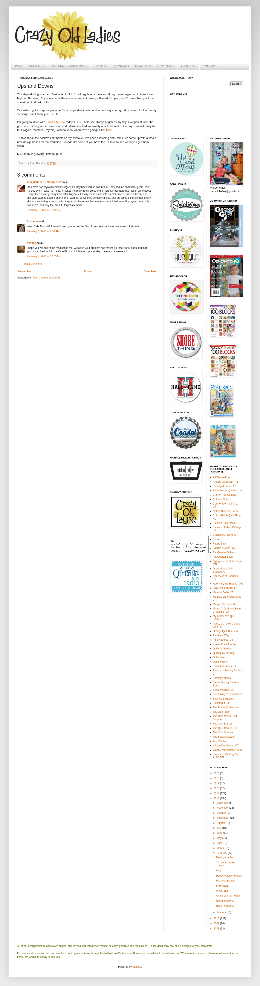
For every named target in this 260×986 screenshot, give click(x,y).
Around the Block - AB (225, 481)
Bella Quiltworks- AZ (224, 486)
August (221, 822)
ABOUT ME (188, 66)
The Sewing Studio (224, 736)
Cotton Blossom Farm (225, 511)
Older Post (150, 271)
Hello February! (225, 905)
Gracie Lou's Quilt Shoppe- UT (223, 570)
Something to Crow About (227, 694)
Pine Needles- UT (223, 639)
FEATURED (143, 66)
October (221, 812)
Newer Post (25, 271)
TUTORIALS (120, 66)
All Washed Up (221, 477)
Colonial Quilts (221, 499)
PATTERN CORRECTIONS (69, 66)
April (219, 842)
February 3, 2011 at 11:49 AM (44, 210)
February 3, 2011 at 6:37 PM (43, 231)
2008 (217, 928)
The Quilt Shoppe (223, 732)
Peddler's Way (221, 635)
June (220, 832)
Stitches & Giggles (223, 698)
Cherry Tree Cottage (224, 494)
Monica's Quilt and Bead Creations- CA (227, 610)
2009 (217, 923)
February (222, 853)
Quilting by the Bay (224, 653)
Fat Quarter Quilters (224, 552)
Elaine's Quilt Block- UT (226, 523)
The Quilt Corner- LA (225, 728)
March (221, 848)
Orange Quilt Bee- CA (225, 631)
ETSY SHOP (165, 66)
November (223, 807)
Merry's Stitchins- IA (224, 604)
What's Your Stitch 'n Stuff (227, 750)
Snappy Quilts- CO (223, 689)
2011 (217, 798)
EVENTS (100, 66)
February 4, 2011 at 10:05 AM (44, 256)
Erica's (217, 539)
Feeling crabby (224, 857)
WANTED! (222, 890)
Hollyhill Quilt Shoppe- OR (228, 583)
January (221, 912)
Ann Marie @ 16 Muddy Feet (44, 182)
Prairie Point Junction (225, 644)
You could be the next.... (225, 864)
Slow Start (222, 885)
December (223, 802)
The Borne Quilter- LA (225, 707)
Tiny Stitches (220, 741)
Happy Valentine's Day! (229, 875)
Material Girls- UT (223, 592)
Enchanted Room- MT (225, 534)
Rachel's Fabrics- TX (225, 666)
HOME (18, 66)
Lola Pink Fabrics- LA (225, 587)
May (219, 838)
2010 (217, 918)
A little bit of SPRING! (228, 895)
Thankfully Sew (55, 122)
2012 (217, 793)
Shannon (32, 221)
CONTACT (210, 66)
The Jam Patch (221, 711)
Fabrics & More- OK (224, 547)
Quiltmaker (219, 657)
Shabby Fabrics (222, 678)
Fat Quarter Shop (223, 556)
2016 (217, 773)
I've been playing (225, 880)
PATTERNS (37, 66)
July (219, 827)
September (223, 817)
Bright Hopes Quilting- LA (227, 490)
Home (87, 271)
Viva (218, 870)
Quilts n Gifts (220, 661)
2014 (217, 783)
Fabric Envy (219, 543)
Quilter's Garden (222, 648)
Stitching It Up (221, 703)
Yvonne (31, 243)
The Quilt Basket (222, 723)
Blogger (136, 966)
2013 (217, 788)
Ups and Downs (225, 900)
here (109, 130)
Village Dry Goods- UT (226, 745)
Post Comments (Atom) (46, 277)
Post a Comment (32, 263)
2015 (217, 778)
